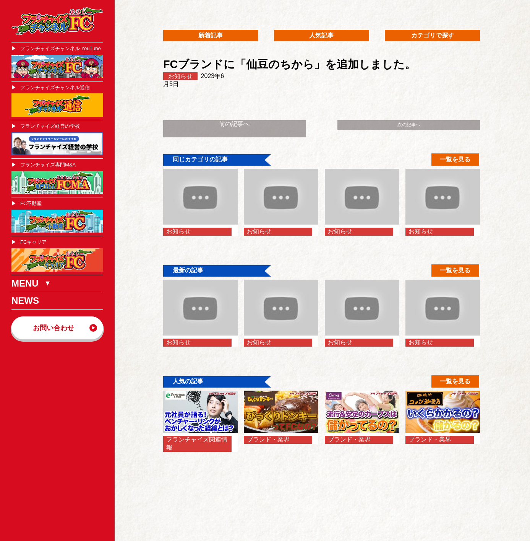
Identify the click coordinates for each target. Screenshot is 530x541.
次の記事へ (408, 124)
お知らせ (180, 76)
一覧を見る (455, 159)
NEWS (25, 300)
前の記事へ (234, 124)
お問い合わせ (53, 328)
